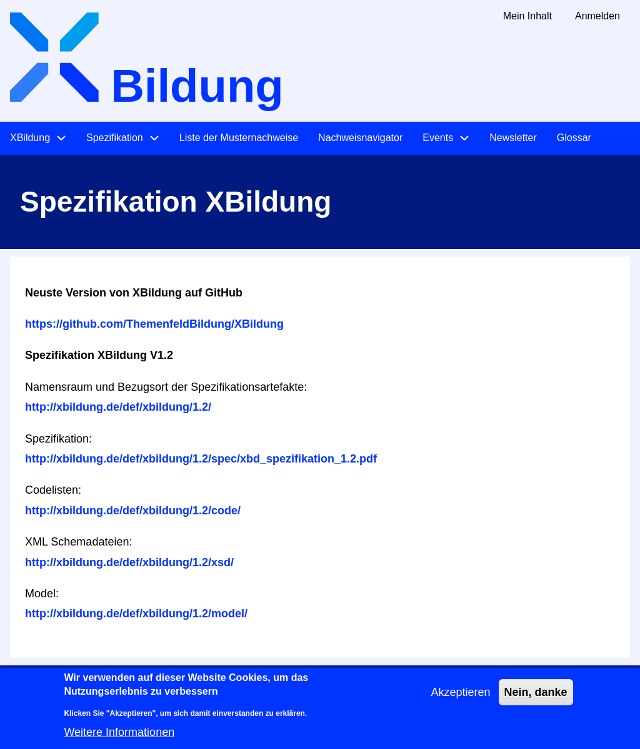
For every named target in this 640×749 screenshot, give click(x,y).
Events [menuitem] (437, 137)
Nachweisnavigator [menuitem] (360, 137)
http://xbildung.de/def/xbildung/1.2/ (118, 407)
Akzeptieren (460, 699)
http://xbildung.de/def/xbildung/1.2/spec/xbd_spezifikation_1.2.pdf (201, 459)
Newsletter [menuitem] (513, 137)
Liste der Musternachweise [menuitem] (238, 137)
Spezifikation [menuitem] (114, 137)
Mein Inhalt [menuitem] (527, 16)
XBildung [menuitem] (30, 137)
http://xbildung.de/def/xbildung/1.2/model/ (136, 613)
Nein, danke (536, 699)
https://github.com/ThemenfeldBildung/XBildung (154, 324)
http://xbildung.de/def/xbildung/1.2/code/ (133, 510)
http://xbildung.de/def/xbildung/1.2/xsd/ (129, 562)
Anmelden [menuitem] (597, 16)
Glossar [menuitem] (574, 137)
